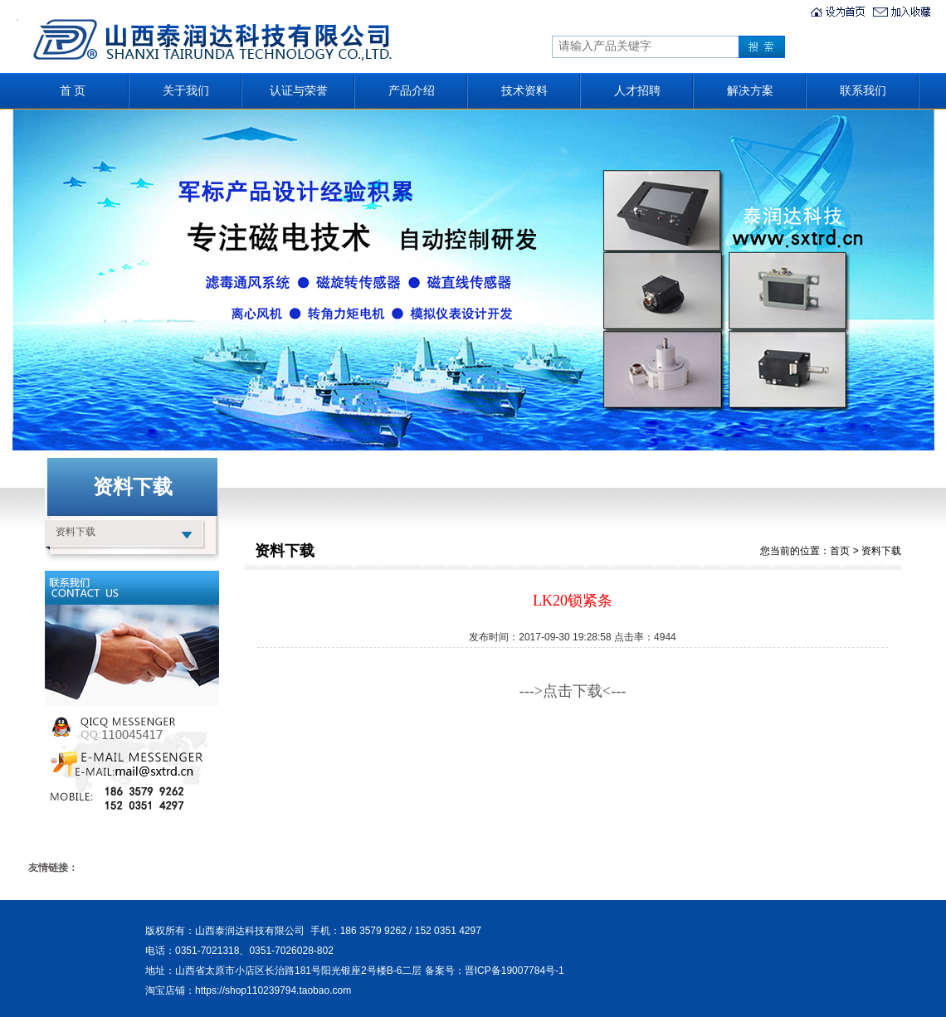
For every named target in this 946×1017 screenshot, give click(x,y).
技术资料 (524, 91)
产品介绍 (411, 91)
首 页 (73, 91)
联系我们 (863, 91)
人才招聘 (637, 91)
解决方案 (750, 91)
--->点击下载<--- (572, 691)
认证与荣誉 (299, 91)
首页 (840, 551)
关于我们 (186, 91)
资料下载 (75, 532)
